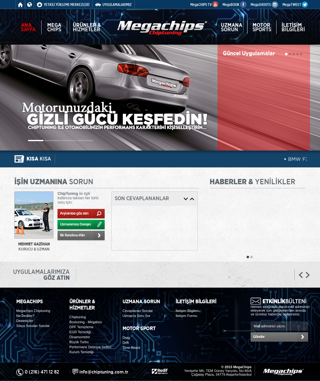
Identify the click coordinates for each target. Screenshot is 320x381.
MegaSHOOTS (264, 4)
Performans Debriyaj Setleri (90, 347)
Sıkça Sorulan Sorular (33, 326)
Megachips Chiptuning (33, 311)
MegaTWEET (295, 4)
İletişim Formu (186, 316)
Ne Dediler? (25, 316)
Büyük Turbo (79, 342)
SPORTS (261, 27)
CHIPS (54, 27)
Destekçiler (24, 321)
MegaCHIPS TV (204, 4)
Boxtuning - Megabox (85, 322)
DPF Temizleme (81, 327)
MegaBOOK (234, 4)
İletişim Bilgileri (187, 311)
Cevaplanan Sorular (137, 311)
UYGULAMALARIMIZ (113, 4)
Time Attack (131, 347)
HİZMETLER (87, 27)
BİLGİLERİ (293, 27)
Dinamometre (79, 337)
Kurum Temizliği (81, 352)
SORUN (231, 27)
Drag (126, 337)
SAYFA (28, 27)
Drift (125, 342)
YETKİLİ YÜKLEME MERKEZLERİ (63, 4)
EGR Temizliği (80, 332)
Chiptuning (77, 317)
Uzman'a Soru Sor (136, 316)
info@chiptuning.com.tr (103, 372)
